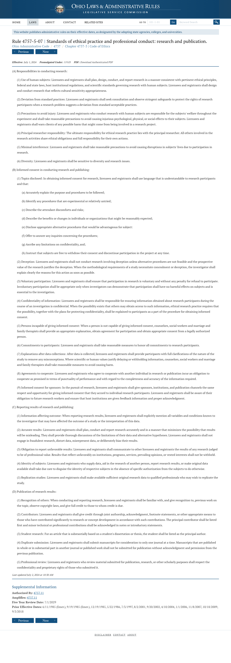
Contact (69, 22)
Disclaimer (103, 634)
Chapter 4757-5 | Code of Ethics (87, 46)
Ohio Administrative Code (30, 46)
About (50, 22)
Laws (33, 22)
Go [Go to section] (173, 22)
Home (16, 22)
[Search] (216, 22)
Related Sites (94, 22)
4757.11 (39, 593)
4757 (57, 46)
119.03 (67, 62)
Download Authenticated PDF (96, 62)
